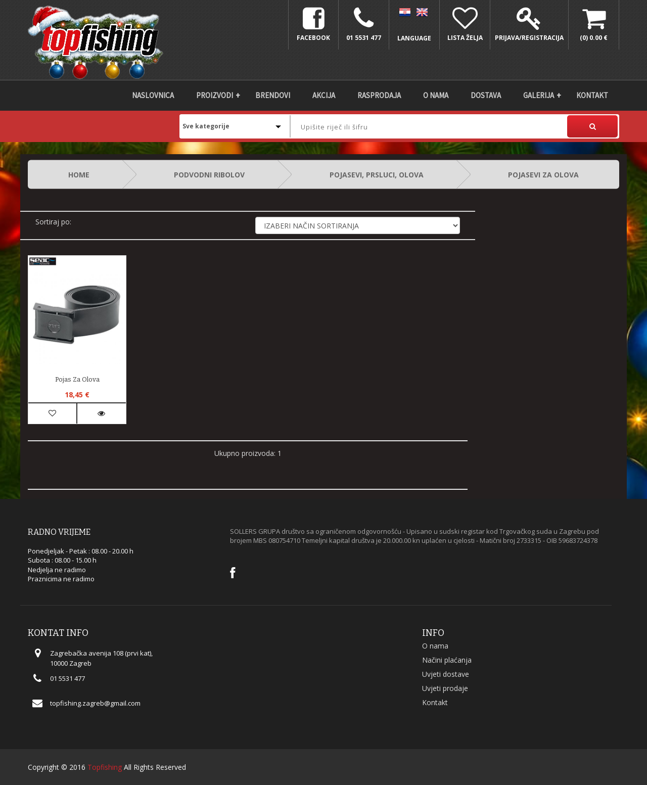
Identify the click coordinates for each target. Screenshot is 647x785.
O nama (435, 95)
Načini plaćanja (447, 660)
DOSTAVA (486, 95)
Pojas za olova (77, 379)
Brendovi (272, 95)
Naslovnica (153, 95)
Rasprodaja (379, 95)
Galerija (538, 95)
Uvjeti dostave (445, 674)
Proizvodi (214, 95)
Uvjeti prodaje (445, 688)
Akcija (323, 95)
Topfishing (104, 767)
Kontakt (592, 95)
